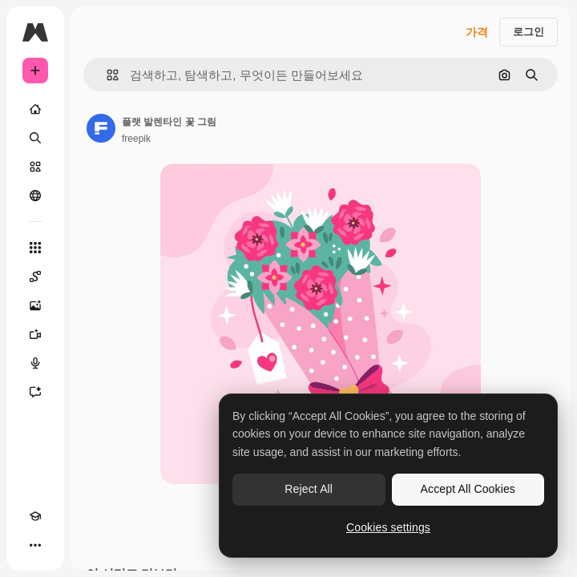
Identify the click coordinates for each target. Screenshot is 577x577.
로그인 (528, 32)
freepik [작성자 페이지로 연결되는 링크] (136, 138)
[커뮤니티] (35, 195)
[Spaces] (35, 276)
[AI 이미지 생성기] (35, 305)
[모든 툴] (35, 247)
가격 (477, 32)
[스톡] (35, 167)
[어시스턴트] (35, 392)
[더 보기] (35, 545)
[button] (106, 75)
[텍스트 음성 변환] (35, 363)
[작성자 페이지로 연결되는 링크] (101, 128)
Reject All (308, 488)
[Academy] (35, 516)
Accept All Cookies (468, 488)
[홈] (35, 109)
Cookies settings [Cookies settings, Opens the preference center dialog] (388, 527)
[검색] (35, 138)
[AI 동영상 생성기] (35, 334)
